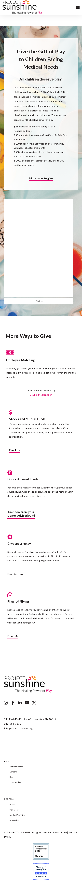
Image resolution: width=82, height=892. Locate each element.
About (8, 761)
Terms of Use (60, 832)
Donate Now (15, 574)
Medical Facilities (17, 815)
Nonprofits (14, 820)
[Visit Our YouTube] (27, 703)
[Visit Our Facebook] (13, 703)
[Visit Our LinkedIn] (20, 703)
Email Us (14, 450)
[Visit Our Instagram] (5, 703)
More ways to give (41, 178)
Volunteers (14, 810)
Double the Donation (41, 394)
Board (12, 804)
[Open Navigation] (78, 7)
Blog (12, 777)
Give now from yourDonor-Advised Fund (21, 513)
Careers (13, 771)
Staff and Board (16, 766)
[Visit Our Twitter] (34, 703)
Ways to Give (15, 782)
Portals (9, 799)
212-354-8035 (12, 723)
